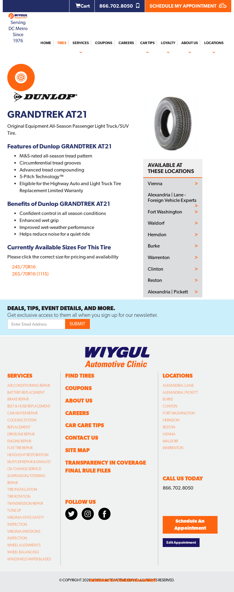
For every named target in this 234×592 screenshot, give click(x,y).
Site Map (77, 450)
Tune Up (14, 510)
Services (81, 43)
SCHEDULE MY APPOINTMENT (188, 6)
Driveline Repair (20, 434)
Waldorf (156, 223)
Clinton (155, 269)
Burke (154, 246)
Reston (155, 280)
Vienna (155, 183)
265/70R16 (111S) (30, 274)
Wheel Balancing (23, 552)
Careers (126, 43)
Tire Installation (22, 489)
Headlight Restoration (27, 455)
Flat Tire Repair (20, 448)
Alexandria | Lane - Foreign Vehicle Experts (172, 197)
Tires (61, 43)
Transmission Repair (25, 503)
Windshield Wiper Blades (29, 559)
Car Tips (147, 43)
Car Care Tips (84, 425)
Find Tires (79, 375)
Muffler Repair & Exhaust (29, 462)
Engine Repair (19, 441)
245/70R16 (24, 267)
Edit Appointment (181, 542)
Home (46, 43)
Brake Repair (18, 399)
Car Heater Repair (22, 413)
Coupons (103, 43)
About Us (189, 43)
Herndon (157, 234)
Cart (83, 6)
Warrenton (159, 257)
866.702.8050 (119, 6)
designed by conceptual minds (123, 580)
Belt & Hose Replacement (29, 406)
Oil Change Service (24, 469)
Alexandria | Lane (178, 385)
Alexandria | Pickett (168, 292)
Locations (214, 43)
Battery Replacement (26, 392)
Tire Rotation (18, 496)
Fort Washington (165, 212)
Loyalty (168, 43)
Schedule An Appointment (190, 524)
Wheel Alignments (24, 545)
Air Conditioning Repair (28, 385)
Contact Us (81, 437)
